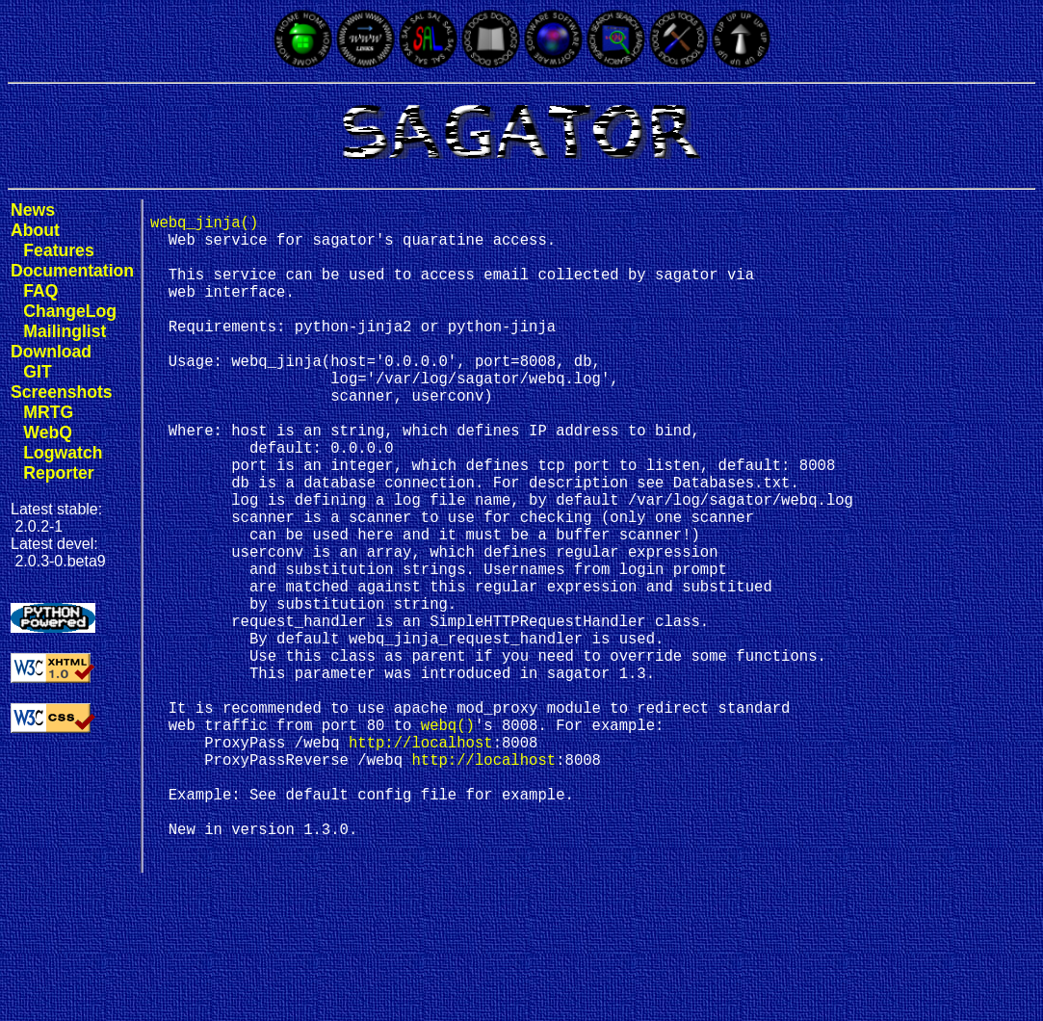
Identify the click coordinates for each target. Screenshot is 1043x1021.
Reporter (58, 473)
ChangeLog (70, 311)
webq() (448, 840)
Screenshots (62, 392)
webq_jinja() (204, 225)
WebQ (47, 432)
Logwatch (62, 452)
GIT (37, 371)
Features (58, 250)
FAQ (40, 291)
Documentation (72, 270)
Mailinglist (64, 331)
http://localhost (421, 861)
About (35, 230)
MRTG (48, 412)
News (33, 210)
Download (51, 351)
